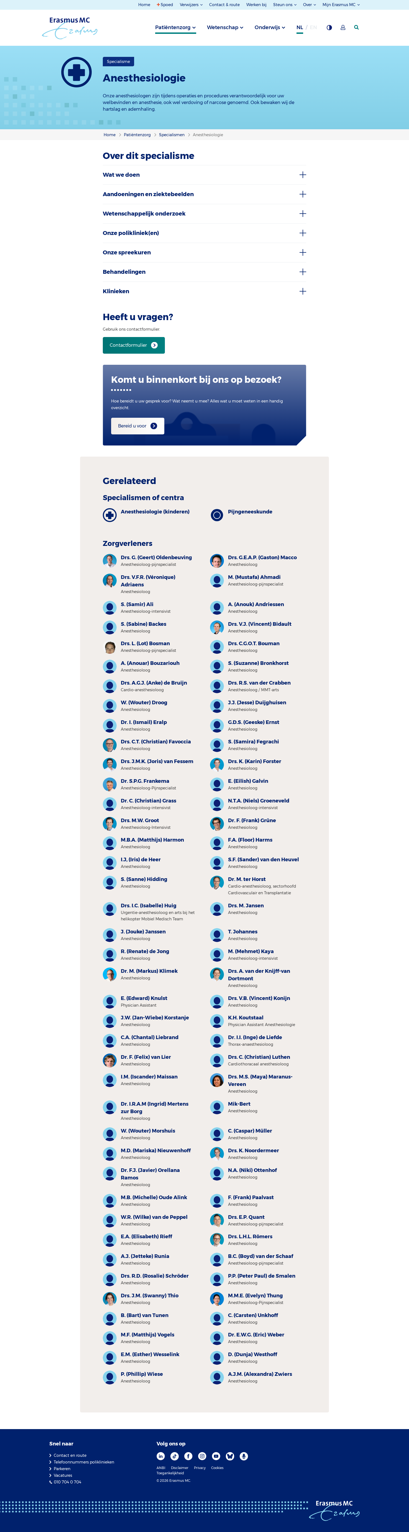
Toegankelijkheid (170, 1473)
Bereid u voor (132, 426)
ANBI (161, 1468)
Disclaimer (179, 1468)
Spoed (167, 4)
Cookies (217, 1468)
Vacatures (63, 1475)
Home (144, 4)
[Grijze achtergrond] (329, 29)
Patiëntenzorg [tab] (173, 27)
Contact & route (224, 4)
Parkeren (62, 1468)
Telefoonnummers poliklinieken (84, 1462)
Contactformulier (128, 345)
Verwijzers (190, 4)
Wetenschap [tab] (222, 27)
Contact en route (70, 1455)
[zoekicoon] (357, 27)
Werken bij (256, 4)
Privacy (200, 1468)
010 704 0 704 (67, 1482)
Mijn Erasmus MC (340, 4)
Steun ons (283, 4)
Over (308, 4)
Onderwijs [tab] (267, 27)
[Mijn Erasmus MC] (343, 29)
